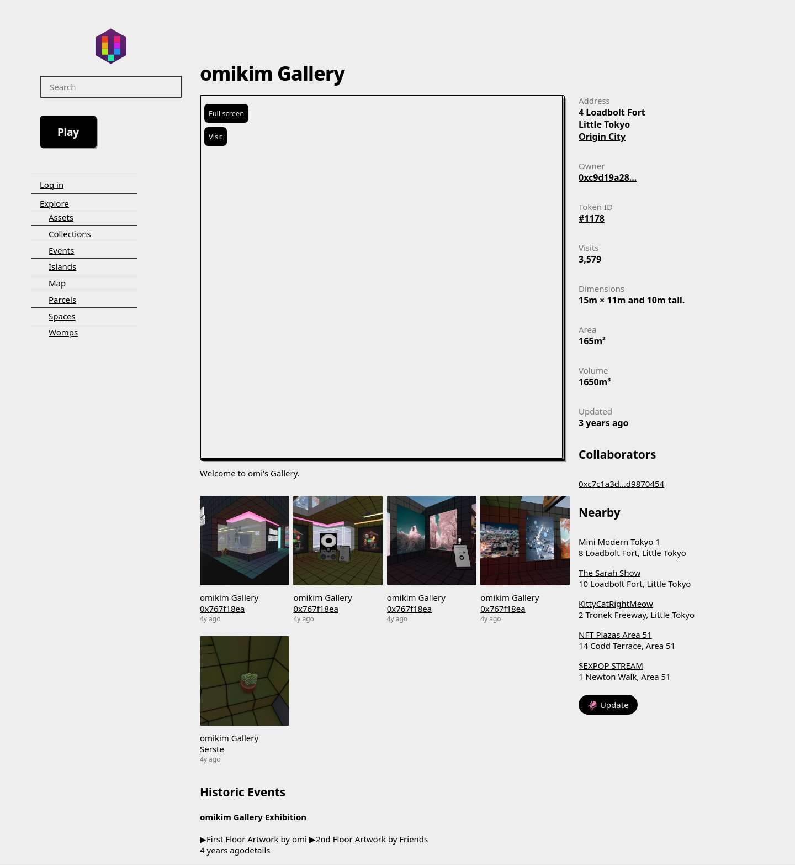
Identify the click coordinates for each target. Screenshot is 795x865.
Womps (63, 332)
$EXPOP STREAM (611, 665)
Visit (215, 136)
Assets (61, 217)
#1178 (592, 218)
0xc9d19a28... (608, 177)
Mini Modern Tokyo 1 (619, 541)
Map (57, 283)
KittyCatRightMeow (616, 603)
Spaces (62, 316)
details (257, 850)
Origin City (602, 136)
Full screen (226, 113)
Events (61, 250)
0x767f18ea (222, 608)
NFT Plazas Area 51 (615, 634)
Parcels (62, 299)
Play (68, 131)
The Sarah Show (609, 572)
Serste (212, 748)
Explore (54, 203)
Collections (70, 233)
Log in (51, 184)
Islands (62, 266)
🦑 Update (608, 704)
